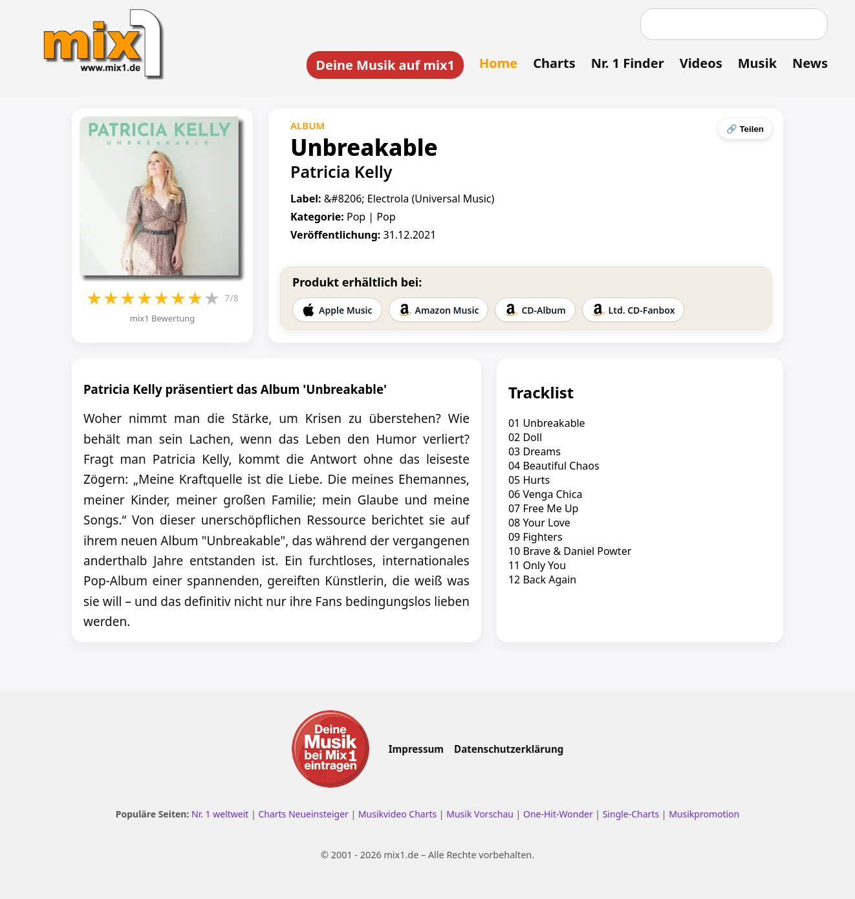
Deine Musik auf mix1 (385, 65)
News (810, 63)
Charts (554, 63)
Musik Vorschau (480, 814)
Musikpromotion (704, 814)
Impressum (416, 748)
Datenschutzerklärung (508, 748)
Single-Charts (631, 814)
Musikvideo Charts (397, 814)
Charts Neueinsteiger (303, 814)
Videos (701, 63)
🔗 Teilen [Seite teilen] (745, 129)
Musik (757, 63)
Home (498, 63)
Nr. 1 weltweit (219, 814)
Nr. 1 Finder (627, 63)
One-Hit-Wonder (558, 814)
